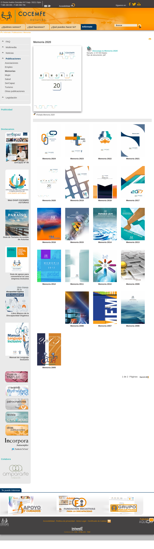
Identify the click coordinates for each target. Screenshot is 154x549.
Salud (8, 79)
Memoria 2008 (77, 326)
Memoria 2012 (49, 284)
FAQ (8, 41)
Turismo (9, 87)
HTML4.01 (82, 532)
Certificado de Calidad (97, 521)
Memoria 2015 (77, 242)
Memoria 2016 (49, 242)
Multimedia (11, 47)
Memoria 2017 (133, 200)
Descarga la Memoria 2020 (105, 51)
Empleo (9, 67)
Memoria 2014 (105, 242)
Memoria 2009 (133, 284)
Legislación (11, 97)
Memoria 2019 (77, 200)
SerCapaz (10, 83)
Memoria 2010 (105, 284)
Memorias (27, 32)
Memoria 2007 (105, 326)
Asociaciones (11, 63)
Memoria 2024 (49, 159)
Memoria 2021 (133, 159)
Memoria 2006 (133, 326)
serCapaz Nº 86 (21, 162)
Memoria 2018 (105, 200)
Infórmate (7, 32)
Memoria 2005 (49, 367)
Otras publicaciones (15, 91)
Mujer (8, 75)
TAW (88, 532)
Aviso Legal (81, 521)
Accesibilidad (49, 521)
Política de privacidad (65, 521)
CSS (75, 532)
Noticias (10, 53)
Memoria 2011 (77, 284)
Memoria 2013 (133, 242)
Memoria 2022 (105, 159)
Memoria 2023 (77, 159)
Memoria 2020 (49, 200)
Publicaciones (17, 32)
